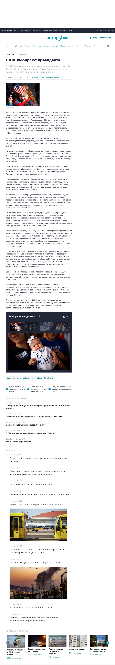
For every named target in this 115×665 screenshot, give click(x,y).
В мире (27, 46)
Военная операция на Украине (36, 650)
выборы (26, 378)
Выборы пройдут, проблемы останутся (47, 78)
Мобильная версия (9, 30)
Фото (96, 46)
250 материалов (96, 655)
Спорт (46, 46)
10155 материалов (35, 655)
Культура (54, 46)
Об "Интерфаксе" (24, 30)
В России (18, 46)
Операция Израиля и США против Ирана (16, 652)
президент (17, 378)
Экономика (37, 46)
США (9, 378)
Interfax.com (37, 30)
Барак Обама (37, 378)
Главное (9, 46)
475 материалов (55, 657)
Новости (79, 46)
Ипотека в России (77, 650)
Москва (63, 46)
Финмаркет (63, 30)
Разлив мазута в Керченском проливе (56, 651)
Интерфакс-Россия (50, 30)
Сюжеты (88, 46)
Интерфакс (57, 38)
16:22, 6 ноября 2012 (22, 54)
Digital (71, 46)
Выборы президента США (24, 316)
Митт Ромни (48, 378)
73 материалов (75, 653)
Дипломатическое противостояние (98, 650)
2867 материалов (14, 658)
